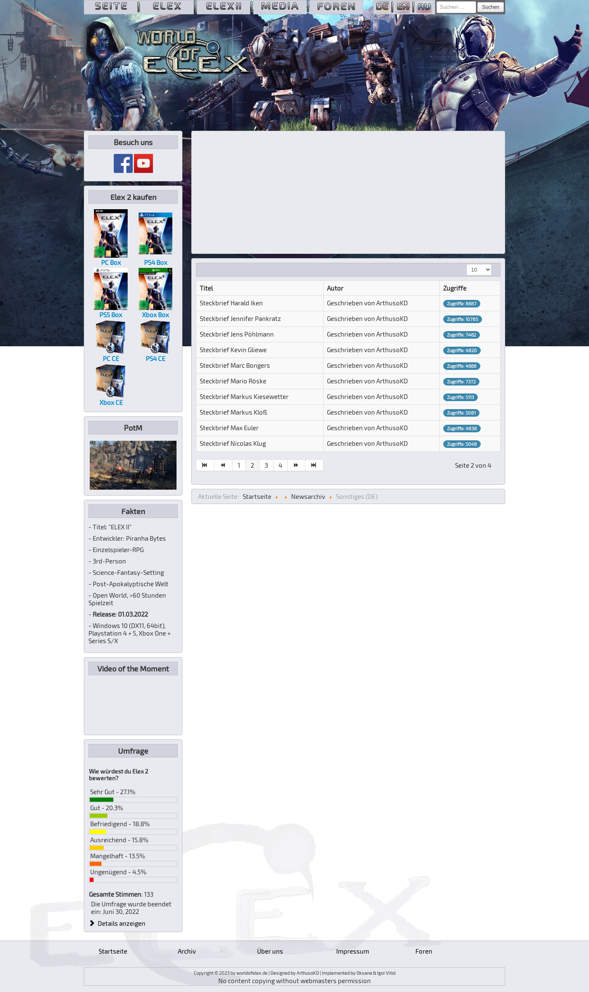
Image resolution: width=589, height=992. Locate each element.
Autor (335, 288)
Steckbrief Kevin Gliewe (233, 349)
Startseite (113, 951)
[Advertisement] (348, 192)
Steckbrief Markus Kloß (233, 412)
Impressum (352, 951)
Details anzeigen (117, 923)
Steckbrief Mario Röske (233, 381)
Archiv (187, 951)
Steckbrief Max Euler (229, 427)
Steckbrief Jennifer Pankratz (240, 318)
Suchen (490, 7)
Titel (206, 288)
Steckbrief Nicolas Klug (233, 443)
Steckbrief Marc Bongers (235, 365)
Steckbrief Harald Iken (231, 303)
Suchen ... (436, 1)
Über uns (270, 951)
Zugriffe (454, 288)
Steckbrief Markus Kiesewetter (244, 396)
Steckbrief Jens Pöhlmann (237, 334)
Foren (423, 951)
